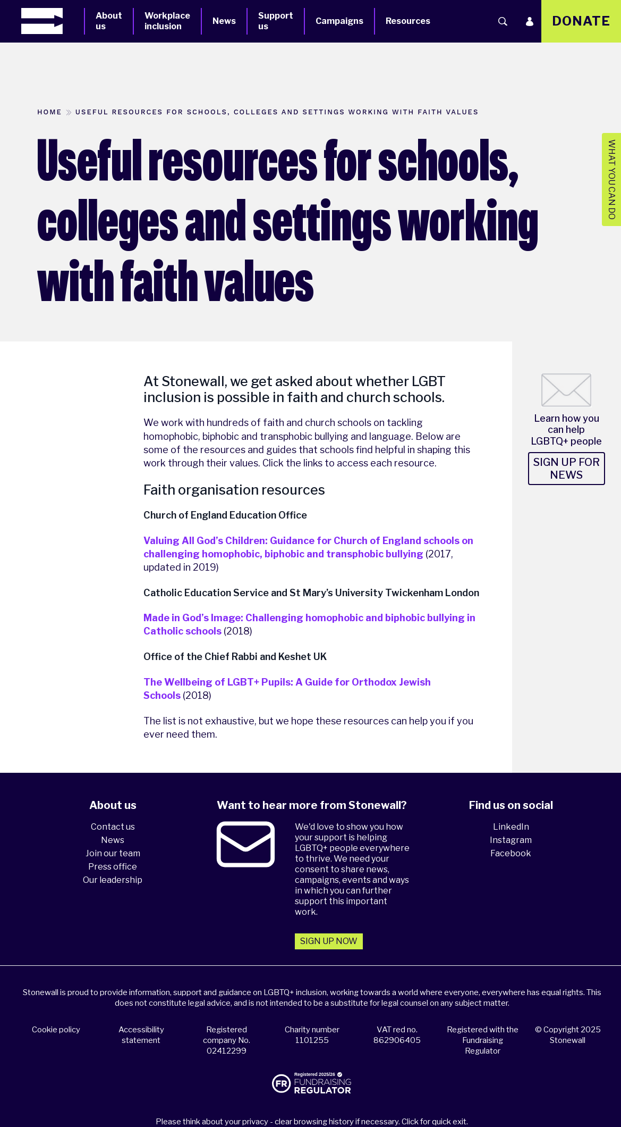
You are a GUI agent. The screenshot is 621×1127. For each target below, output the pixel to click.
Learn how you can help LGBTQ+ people (566, 430)
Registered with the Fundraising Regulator (482, 1040)
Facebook (510, 853)
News (224, 21)
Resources (408, 21)
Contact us (113, 827)
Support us (275, 21)
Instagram (511, 840)
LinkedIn (511, 827)
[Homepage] (52, 21)
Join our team (113, 853)
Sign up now (329, 941)
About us (109, 21)
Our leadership (112, 880)
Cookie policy (56, 1029)
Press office (112, 867)
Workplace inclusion (167, 21)
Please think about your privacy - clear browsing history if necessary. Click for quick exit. (312, 1121)
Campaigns (339, 21)
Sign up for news (566, 468)
